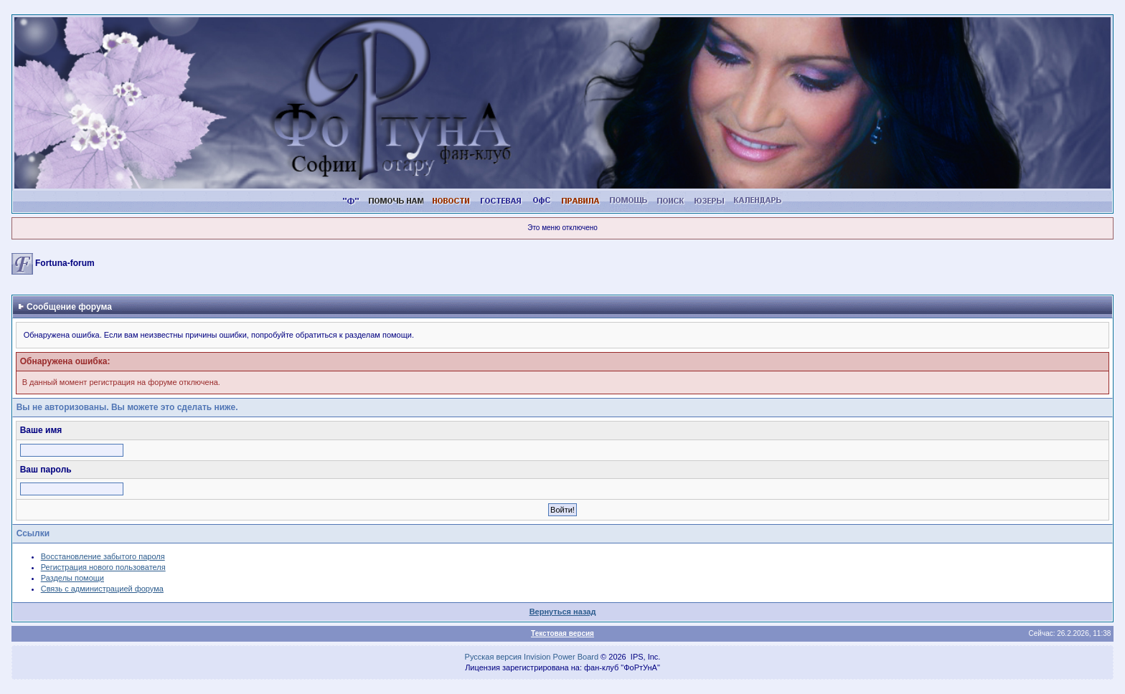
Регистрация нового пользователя (103, 567)
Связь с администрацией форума (102, 588)
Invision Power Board (561, 656)
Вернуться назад (562, 611)
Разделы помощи (72, 578)
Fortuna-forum (65, 263)
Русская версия (493, 656)
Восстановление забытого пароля (103, 556)
